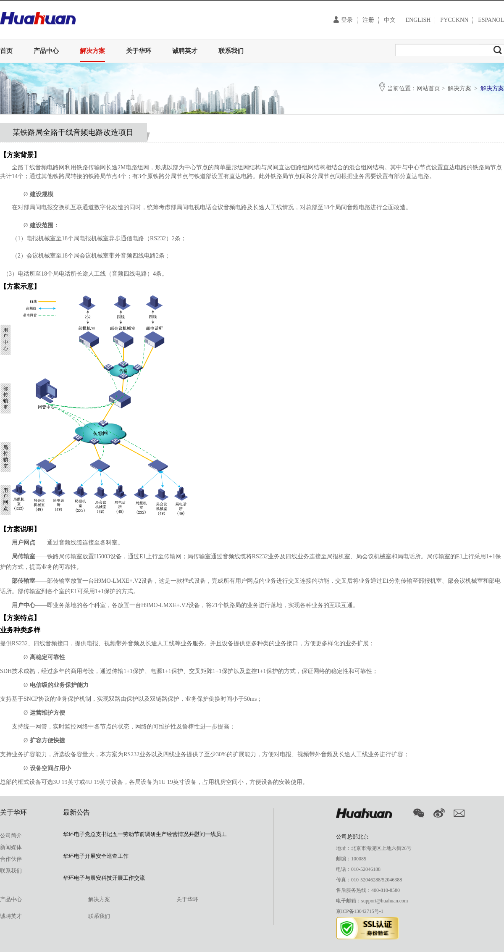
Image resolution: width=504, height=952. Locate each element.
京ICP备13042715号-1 (359, 911)
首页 (6, 50)
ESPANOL (491, 20)
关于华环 (138, 50)
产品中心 (46, 50)
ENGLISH (417, 20)
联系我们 (231, 50)
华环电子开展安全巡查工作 (96, 856)
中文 (390, 20)
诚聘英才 (184, 50)
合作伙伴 (11, 859)
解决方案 (92, 50)
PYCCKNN (454, 20)
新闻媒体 (11, 847)
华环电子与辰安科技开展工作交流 (104, 878)
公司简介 (11, 835)
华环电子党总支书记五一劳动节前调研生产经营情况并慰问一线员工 (145, 834)
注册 (368, 20)
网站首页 (428, 88)
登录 (343, 19)
